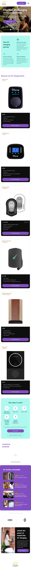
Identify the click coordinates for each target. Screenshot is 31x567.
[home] (3, 3)
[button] (28, 3)
